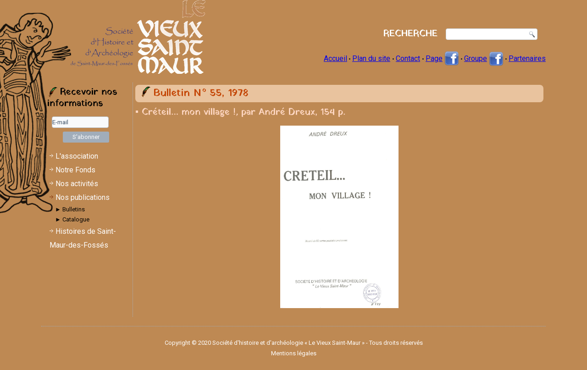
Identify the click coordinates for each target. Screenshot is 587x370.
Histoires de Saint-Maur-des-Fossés (83, 238)
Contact (408, 58)
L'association (76, 156)
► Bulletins (70, 209)
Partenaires (527, 58)
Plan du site (371, 58)
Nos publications (82, 197)
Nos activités (76, 183)
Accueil (335, 58)
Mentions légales (293, 353)
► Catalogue (72, 219)
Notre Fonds (75, 170)
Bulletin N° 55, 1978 (201, 93)
